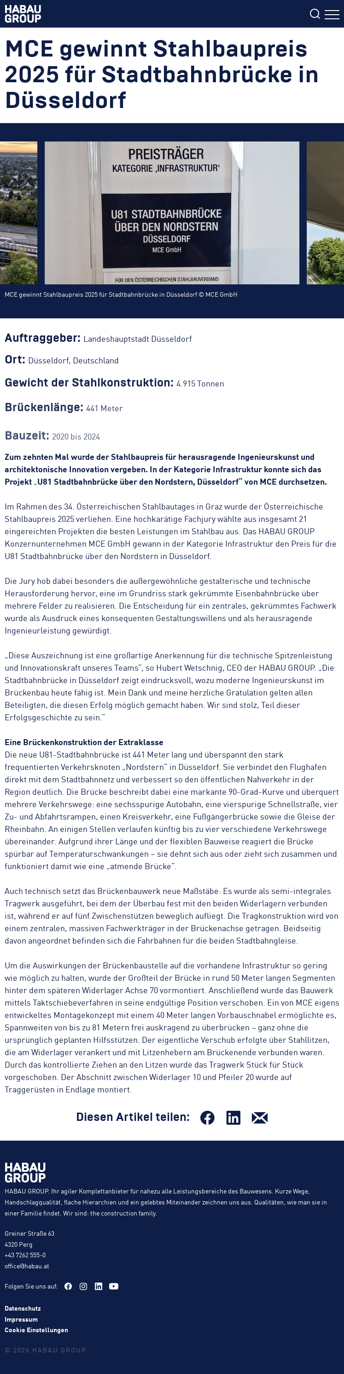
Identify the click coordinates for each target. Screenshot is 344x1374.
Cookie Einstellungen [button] (36, 1329)
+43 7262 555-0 (25, 1254)
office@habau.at (27, 1265)
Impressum (21, 1318)
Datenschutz (23, 1307)
